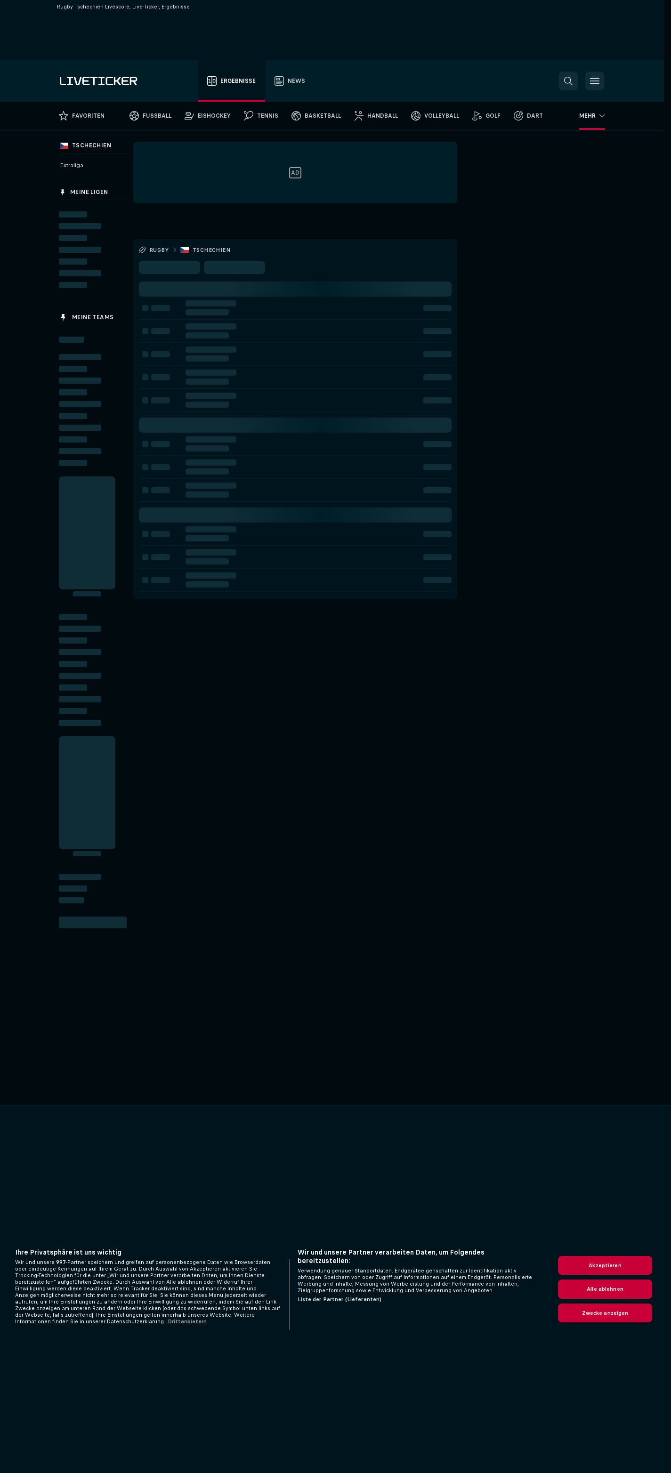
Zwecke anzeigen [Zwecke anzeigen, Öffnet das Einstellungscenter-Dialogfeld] (605, 1313)
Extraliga (71, 165)
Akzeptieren (605, 1265)
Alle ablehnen (605, 1289)
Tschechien (211, 250)
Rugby (159, 250)
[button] (568, 81)
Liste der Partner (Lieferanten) (340, 1299)
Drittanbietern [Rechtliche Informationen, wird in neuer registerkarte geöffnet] (187, 1321)
